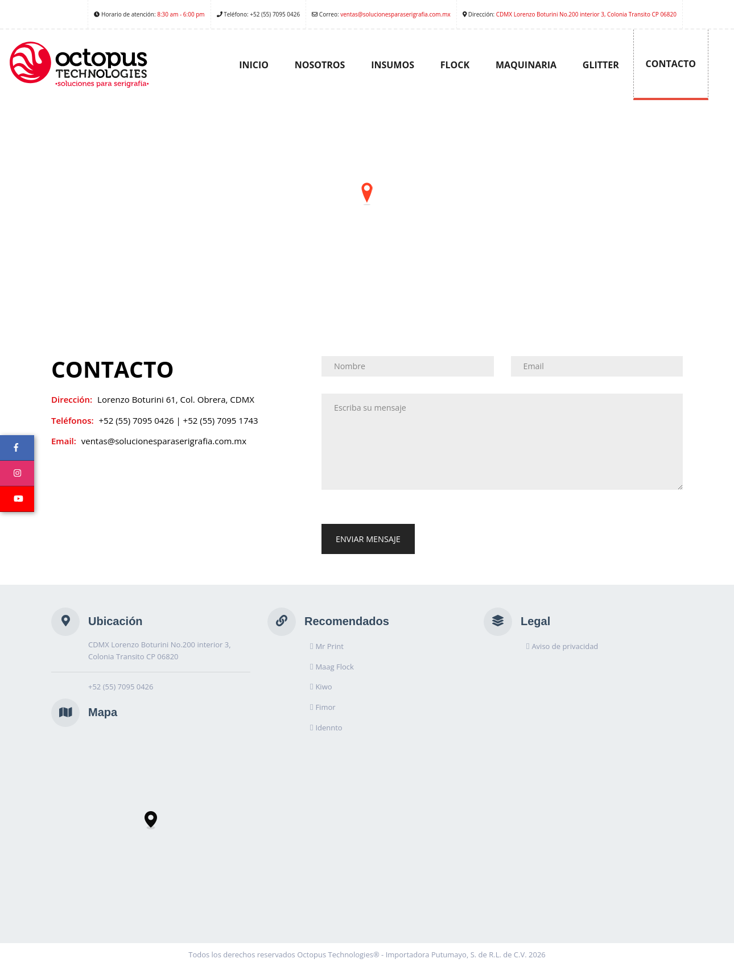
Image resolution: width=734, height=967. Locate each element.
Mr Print (329, 646)
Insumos (392, 65)
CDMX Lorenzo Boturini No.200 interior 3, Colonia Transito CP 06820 (586, 14)
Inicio (254, 65)
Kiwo (323, 686)
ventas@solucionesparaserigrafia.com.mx (395, 14)
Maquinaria (526, 65)
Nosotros (320, 65)
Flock (454, 65)
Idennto (328, 727)
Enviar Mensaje (368, 539)
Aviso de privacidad (564, 646)
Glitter (601, 65)
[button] (367, 194)
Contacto (671, 63)
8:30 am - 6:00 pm (180, 14)
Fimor (325, 707)
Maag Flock (334, 667)
